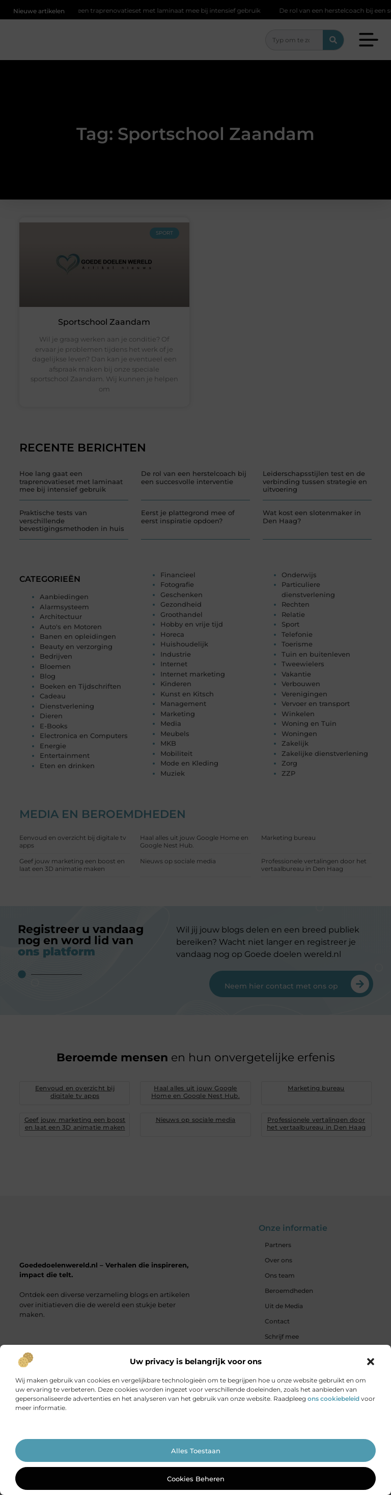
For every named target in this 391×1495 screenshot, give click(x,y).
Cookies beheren (196, 1479)
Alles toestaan (195, 1451)
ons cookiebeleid (333, 1398)
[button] (371, 1362)
